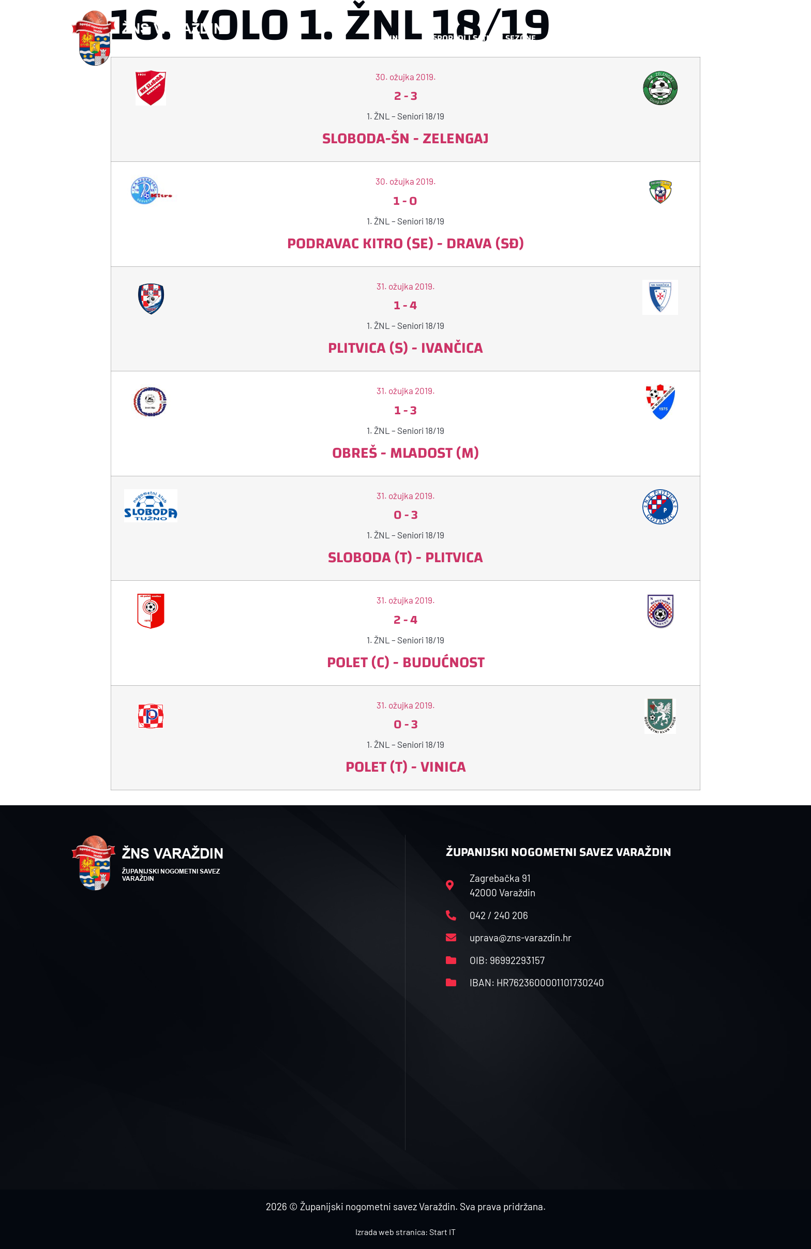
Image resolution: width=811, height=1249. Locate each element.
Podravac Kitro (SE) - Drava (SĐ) (405, 243)
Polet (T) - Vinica (406, 767)
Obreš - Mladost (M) (405, 453)
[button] (719, 38)
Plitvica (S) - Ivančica (405, 348)
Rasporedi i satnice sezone (479, 38)
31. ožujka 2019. (406, 286)
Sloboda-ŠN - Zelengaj (405, 138)
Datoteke (574, 38)
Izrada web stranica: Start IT (405, 1232)
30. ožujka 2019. (406, 181)
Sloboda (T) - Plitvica (405, 557)
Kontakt (631, 38)
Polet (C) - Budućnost (406, 662)
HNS (394, 38)
